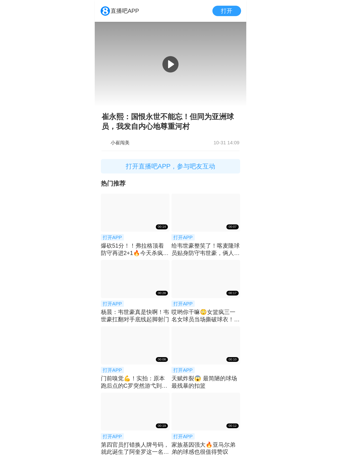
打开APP (112, 237)
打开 (226, 11)
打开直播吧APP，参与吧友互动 (170, 166)
